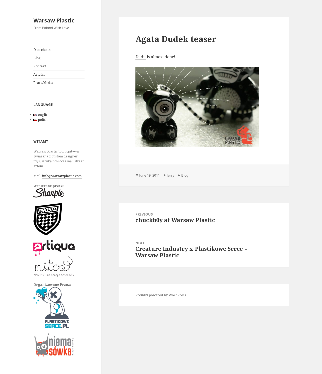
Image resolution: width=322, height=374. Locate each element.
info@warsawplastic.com (62, 176)
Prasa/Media (43, 82)
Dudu (140, 57)
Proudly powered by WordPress (160, 295)
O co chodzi (42, 49)
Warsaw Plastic (53, 20)
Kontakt (39, 66)
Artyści (39, 74)
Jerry (170, 175)
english (41, 114)
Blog (37, 58)
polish (40, 119)
